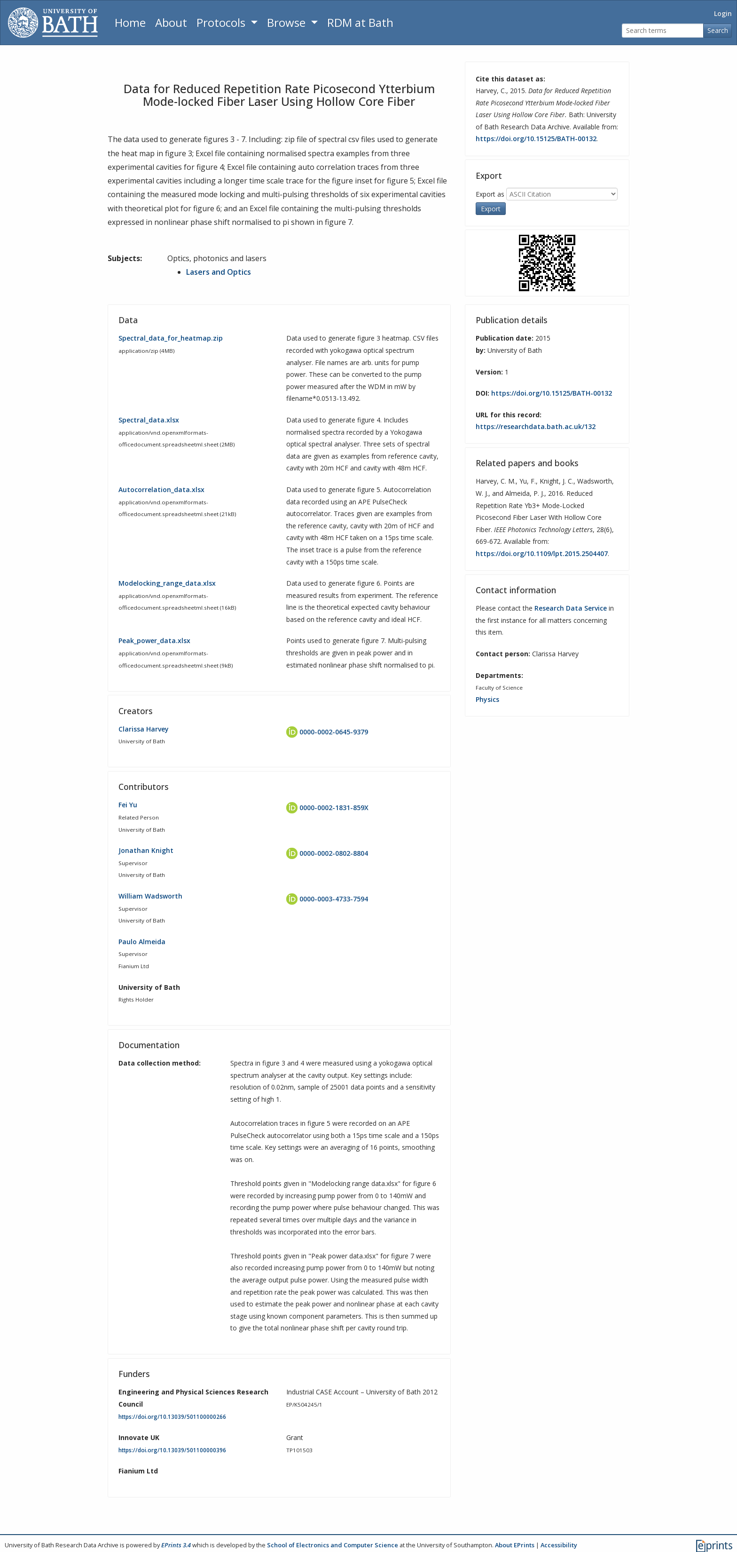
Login (723, 13)
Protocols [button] (222, 22)
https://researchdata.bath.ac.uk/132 (536, 426)
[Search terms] (663, 31)
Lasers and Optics (218, 271)
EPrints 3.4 (176, 1544)
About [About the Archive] (171, 22)
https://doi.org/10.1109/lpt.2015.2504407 (542, 553)
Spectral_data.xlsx (148, 419)
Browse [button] (287, 22)
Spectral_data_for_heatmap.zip (170, 338)
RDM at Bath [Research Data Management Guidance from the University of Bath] (360, 22)
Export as (490, 193)
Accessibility (559, 1544)
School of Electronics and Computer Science (332, 1544)
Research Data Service (570, 608)
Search (717, 30)
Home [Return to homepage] (130, 22)
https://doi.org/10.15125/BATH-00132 (536, 138)
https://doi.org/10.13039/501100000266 (172, 1416)
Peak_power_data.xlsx (154, 640)
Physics (487, 698)
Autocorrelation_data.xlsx (161, 489)
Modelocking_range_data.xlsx (167, 583)
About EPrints (514, 1544)
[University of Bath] (52, 22)
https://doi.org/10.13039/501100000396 (172, 1449)
